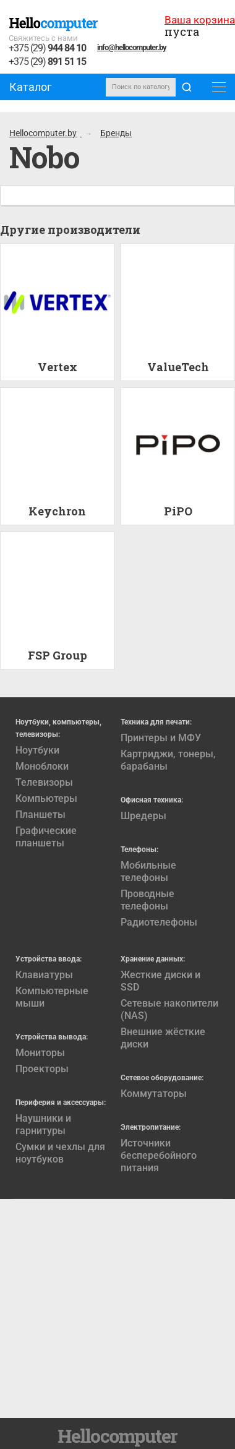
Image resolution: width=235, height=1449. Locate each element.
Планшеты (40, 814)
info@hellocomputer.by (131, 47)
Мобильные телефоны (148, 871)
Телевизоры (44, 782)
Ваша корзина (199, 20)
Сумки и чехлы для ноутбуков (60, 1153)
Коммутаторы (154, 1093)
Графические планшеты (46, 837)
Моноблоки (42, 766)
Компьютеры (46, 798)
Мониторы (40, 1053)
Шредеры (143, 816)
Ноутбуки (37, 750)
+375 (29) (47, 48)
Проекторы (42, 1069)
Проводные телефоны (147, 900)
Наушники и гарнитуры (43, 1124)
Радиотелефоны (159, 922)
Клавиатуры (44, 975)
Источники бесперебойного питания (159, 1155)
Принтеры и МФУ (161, 738)
